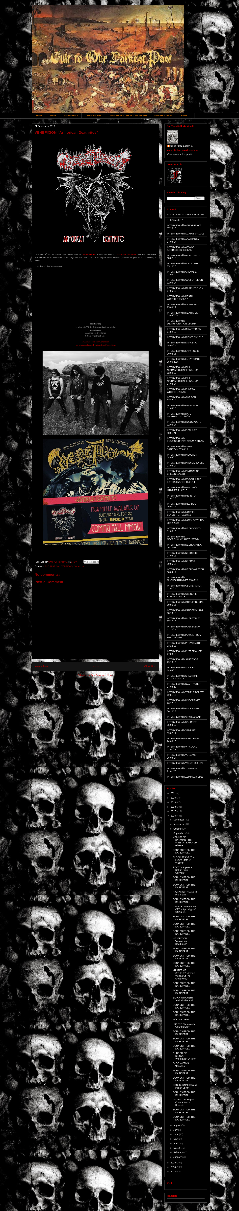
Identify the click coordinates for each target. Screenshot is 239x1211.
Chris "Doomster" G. (181, 146)
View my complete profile (180, 154)
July (175, 1130)
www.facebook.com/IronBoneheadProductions (95, 345)
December (179, 819)
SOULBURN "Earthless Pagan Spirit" (185, 1086)
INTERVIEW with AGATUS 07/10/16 (185, 233)
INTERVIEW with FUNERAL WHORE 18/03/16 (181, 390)
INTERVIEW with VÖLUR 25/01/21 (185, 763)
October (177, 828)
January (177, 1157)
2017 (173, 811)
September (179, 833)
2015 (173, 1162)
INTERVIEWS (71, 115)
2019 (173, 802)
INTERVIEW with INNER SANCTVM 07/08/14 (180, 448)
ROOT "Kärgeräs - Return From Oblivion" (182, 870)
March (177, 1148)
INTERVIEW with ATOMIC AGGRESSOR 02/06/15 (180, 248)
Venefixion (79, 566)
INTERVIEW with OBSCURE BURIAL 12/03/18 (182, 595)
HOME (39, 115)
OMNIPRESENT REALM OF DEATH (128, 115)
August (177, 1125)
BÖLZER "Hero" (181, 1019)
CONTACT (185, 115)
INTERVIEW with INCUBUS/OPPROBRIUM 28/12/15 (185, 439)
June (176, 1134)
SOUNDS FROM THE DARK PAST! (185, 214)
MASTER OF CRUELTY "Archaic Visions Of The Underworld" (184, 974)
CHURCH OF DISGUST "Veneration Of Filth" (184, 1056)
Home (96, 666)
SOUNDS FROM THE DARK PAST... (184, 851)
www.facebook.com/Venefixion (95, 341)
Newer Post (41, 666)
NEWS (53, 115)
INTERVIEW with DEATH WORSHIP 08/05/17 (180, 297)
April (176, 1143)
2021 (173, 793)
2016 (173, 815)
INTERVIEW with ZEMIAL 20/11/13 (185, 776)
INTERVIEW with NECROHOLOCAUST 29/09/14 (183, 538)
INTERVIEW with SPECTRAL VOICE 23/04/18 (182, 677)
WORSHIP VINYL (163, 115)
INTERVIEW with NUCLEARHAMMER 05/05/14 (182, 579)
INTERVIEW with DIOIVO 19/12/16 (185, 337)
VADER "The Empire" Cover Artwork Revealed (184, 1102)
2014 (173, 1167)
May (175, 1139)
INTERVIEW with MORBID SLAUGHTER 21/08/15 (181, 513)
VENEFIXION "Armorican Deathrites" (180, 941)
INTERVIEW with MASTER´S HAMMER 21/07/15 (182, 489)
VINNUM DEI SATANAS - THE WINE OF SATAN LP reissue (185, 841)
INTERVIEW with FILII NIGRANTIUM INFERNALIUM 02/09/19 (182, 370)
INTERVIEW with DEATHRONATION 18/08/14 (182, 322)
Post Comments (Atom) (102, 675)
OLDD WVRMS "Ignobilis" (181, 1064)
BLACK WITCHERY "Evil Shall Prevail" (183, 999)
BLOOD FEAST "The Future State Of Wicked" (183, 860)
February (178, 1152)
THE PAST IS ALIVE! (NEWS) (59, 566)
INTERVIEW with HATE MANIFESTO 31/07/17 (179, 415)
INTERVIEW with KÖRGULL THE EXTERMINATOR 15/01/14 (184, 480)
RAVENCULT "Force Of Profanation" (185, 893)
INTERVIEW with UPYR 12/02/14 (184, 716)
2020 (173, 797)
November (179, 824)
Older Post (150, 666)
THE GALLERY (93, 115)
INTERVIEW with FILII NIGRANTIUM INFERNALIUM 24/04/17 (182, 381)
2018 (173, 806)
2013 (173, 1171)
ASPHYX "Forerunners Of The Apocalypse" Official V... (184, 909)
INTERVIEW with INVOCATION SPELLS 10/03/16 (183, 472)
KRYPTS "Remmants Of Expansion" (184, 1025)
